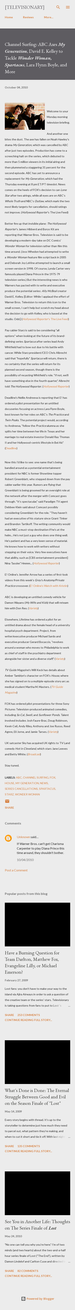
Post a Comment (16, 870)
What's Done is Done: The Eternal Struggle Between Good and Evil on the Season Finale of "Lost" (37, 1096)
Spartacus (47, 788)
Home (9, 17)
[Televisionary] (25, 7)
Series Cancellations (21, 788)
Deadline (11, 448)
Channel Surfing (36, 777)
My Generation (27, 783)
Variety (33, 608)
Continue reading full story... (28, 1020)
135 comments (28, 1146)
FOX (52, 777)
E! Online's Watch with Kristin (48, 585)
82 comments (27, 1270)
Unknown (23, 837)
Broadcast (34, 754)
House (9, 783)
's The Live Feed (45, 319)
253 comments (28, 1015)
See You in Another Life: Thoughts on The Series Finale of (37, 1224)
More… (48, 17)
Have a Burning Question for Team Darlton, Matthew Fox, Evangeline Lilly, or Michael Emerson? (32, 962)
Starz (9, 794)
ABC (19, 777)
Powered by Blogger (37, 1299)
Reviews (28, 17)
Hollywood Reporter (56, 386)
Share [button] (9, 807)
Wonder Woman (27, 794)
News (44, 783)
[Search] (58, 7)
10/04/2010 (25, 860)
